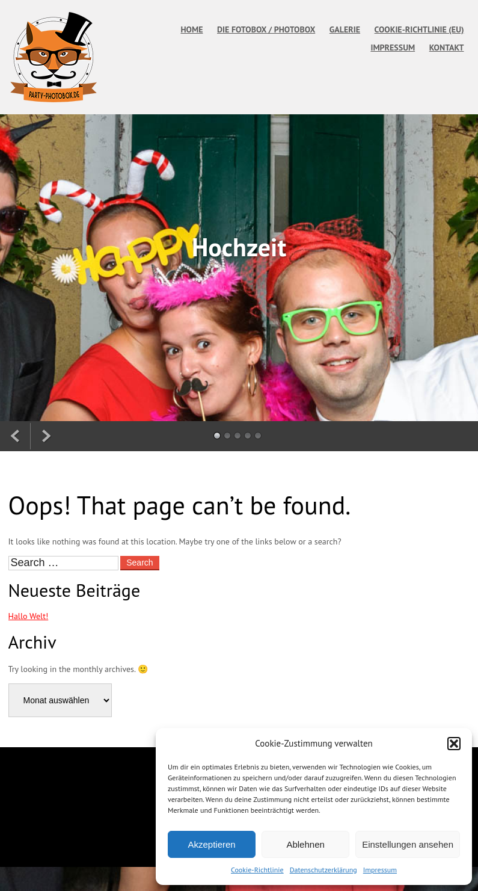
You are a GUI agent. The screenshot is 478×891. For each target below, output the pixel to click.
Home (191, 29)
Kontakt (446, 47)
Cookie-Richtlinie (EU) (419, 29)
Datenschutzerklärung (323, 869)
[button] (454, 744)
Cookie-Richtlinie (257, 869)
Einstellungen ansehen (407, 844)
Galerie (344, 29)
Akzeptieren (211, 844)
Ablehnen (305, 844)
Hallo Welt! (28, 616)
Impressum (380, 869)
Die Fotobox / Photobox (266, 29)
